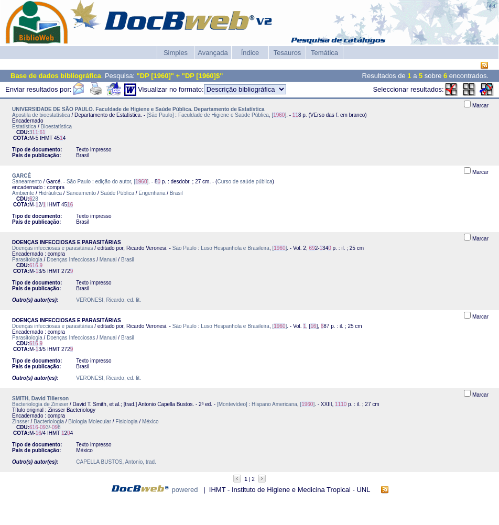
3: (37, 132)
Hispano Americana (274, 404)
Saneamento (27, 181)
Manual (108, 259)
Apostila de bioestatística (41, 115)
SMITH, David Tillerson (40, 398)
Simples (176, 53)
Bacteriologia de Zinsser (40, 404)
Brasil (176, 193)
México (150, 421)
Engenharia (151, 193)
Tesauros (287, 53)
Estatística (24, 126)
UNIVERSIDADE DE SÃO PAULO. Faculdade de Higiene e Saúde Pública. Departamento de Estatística (138, 109)
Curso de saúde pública (244, 181)
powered (185, 490)
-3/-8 (45, 427)
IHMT (46, 138)
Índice (250, 53)
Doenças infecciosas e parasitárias (52, 248)
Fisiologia (126, 421)
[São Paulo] (160, 115)
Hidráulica (50, 193)
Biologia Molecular (89, 421)
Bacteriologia (49, 421)
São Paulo (79, 181)
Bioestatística (55, 126)
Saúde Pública (117, 193)
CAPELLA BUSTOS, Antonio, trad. (116, 462)
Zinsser (20, 421)
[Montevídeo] (232, 404)
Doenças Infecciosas (71, 259)
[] (279, 115)
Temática (324, 53)
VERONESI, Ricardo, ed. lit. (108, 300)
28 (33, 199)
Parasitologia (27, 259)
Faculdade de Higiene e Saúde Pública (223, 115)
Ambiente (23, 193)
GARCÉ (21, 176)
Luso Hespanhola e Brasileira (235, 248)
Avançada (213, 53)
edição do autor (113, 181)
